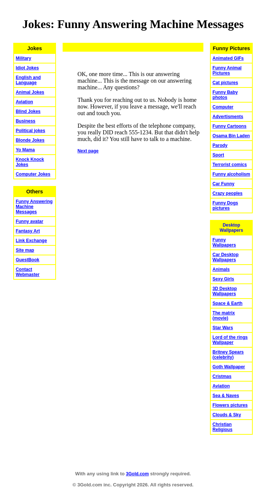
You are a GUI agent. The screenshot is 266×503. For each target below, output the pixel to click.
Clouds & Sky (227, 414)
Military (23, 58)
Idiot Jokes (27, 67)
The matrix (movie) (224, 315)
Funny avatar (29, 221)
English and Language (28, 80)
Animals (221, 269)
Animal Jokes (30, 92)
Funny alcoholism (231, 174)
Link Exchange (31, 240)
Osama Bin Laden (231, 135)
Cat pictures (225, 82)
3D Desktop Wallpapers (225, 291)
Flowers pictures (230, 405)
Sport (218, 155)
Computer (223, 107)
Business (25, 121)
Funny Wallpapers (224, 242)
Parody (220, 145)
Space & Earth (227, 303)
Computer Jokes (33, 174)
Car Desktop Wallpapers (226, 257)
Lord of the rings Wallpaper (230, 340)
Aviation (24, 101)
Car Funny (223, 183)
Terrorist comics (230, 164)
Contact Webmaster (27, 272)
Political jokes (30, 130)
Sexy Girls (223, 279)
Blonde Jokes (30, 140)
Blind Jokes (28, 111)
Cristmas (222, 376)
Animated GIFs (228, 58)
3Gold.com (137, 473)
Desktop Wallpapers (231, 228)
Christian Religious (222, 427)
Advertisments (228, 116)
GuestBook (27, 259)
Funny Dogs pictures (225, 205)
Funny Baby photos (225, 95)
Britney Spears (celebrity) (228, 354)
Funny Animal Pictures (227, 70)
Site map (25, 250)
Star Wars (223, 327)
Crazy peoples (227, 193)
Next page (87, 151)
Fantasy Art (28, 231)
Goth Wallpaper (229, 366)
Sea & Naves (226, 395)
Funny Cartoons (229, 126)
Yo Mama (25, 149)
